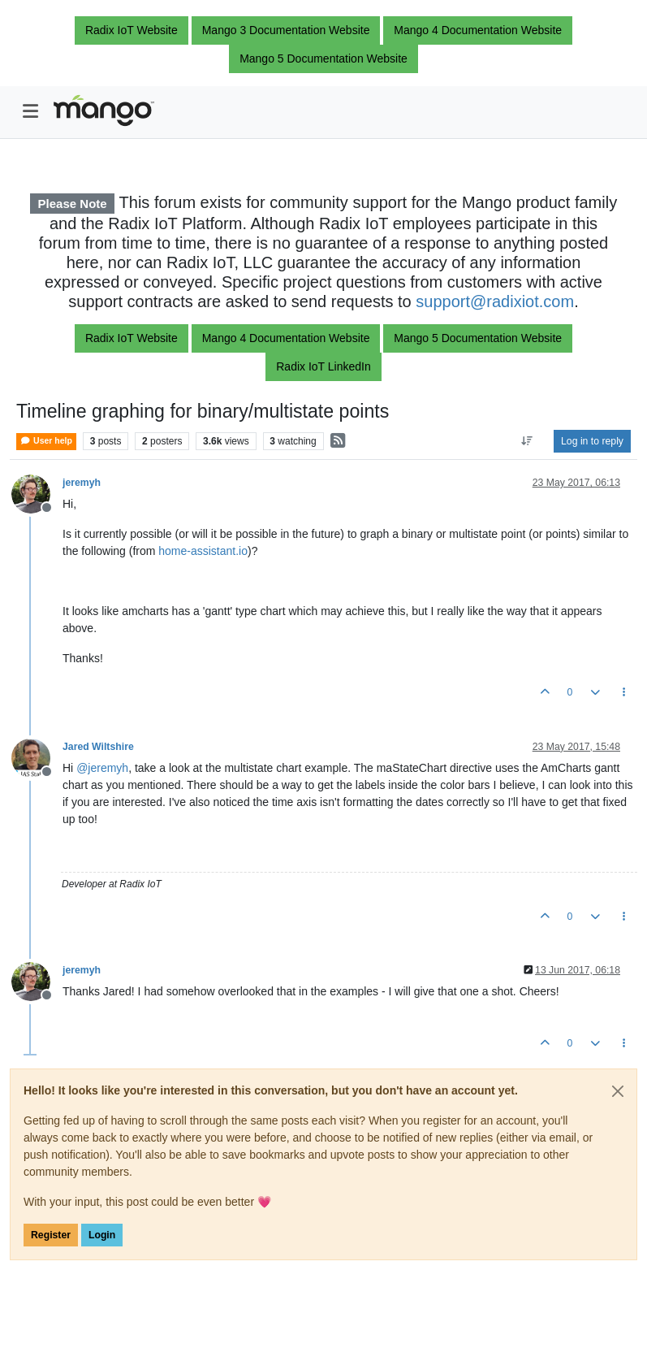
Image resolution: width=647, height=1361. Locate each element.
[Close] (617, 1091)
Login (101, 1235)
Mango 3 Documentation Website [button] (286, 30)
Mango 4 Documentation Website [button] (478, 30)
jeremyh (82, 482)
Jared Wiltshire (98, 746)
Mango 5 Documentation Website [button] (323, 58)
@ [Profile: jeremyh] (102, 767)
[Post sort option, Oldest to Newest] (527, 441)
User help (46, 441)
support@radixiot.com (495, 301)
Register (51, 1235)
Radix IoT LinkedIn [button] (323, 366)
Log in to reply (592, 441)
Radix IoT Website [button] (131, 30)
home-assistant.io (203, 550)
